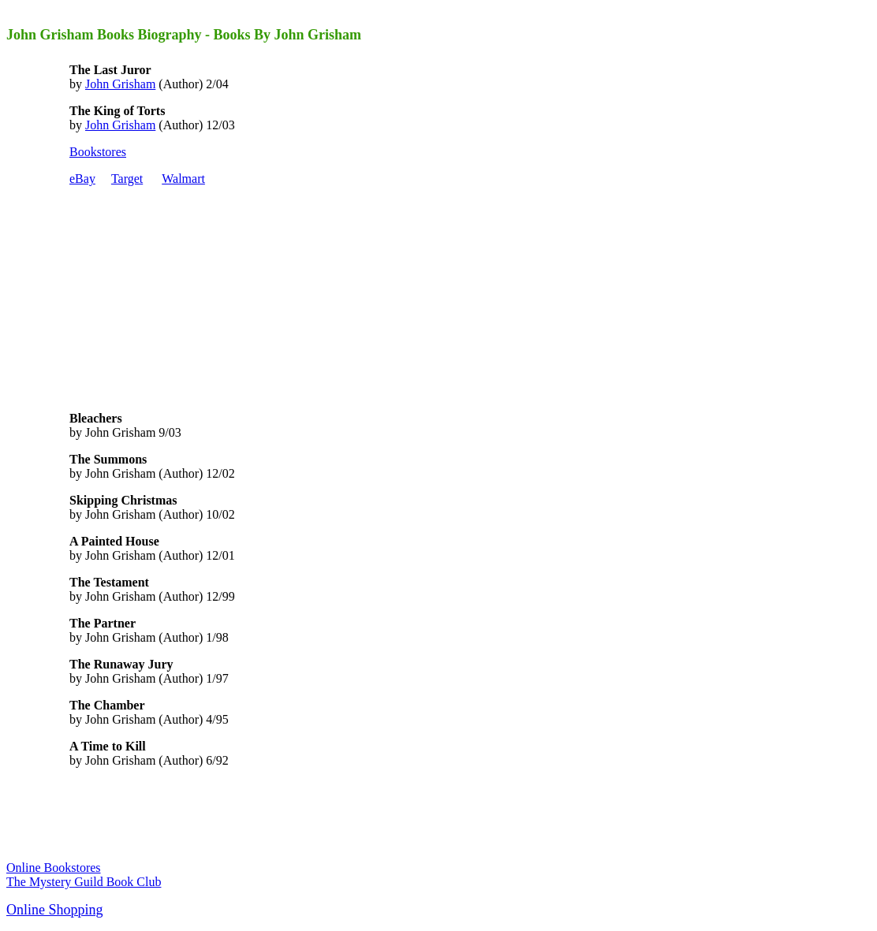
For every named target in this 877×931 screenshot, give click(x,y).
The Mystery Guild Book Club (83, 881)
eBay (82, 178)
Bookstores (97, 151)
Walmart (183, 178)
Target (127, 178)
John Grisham (120, 84)
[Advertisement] (187, 297)
